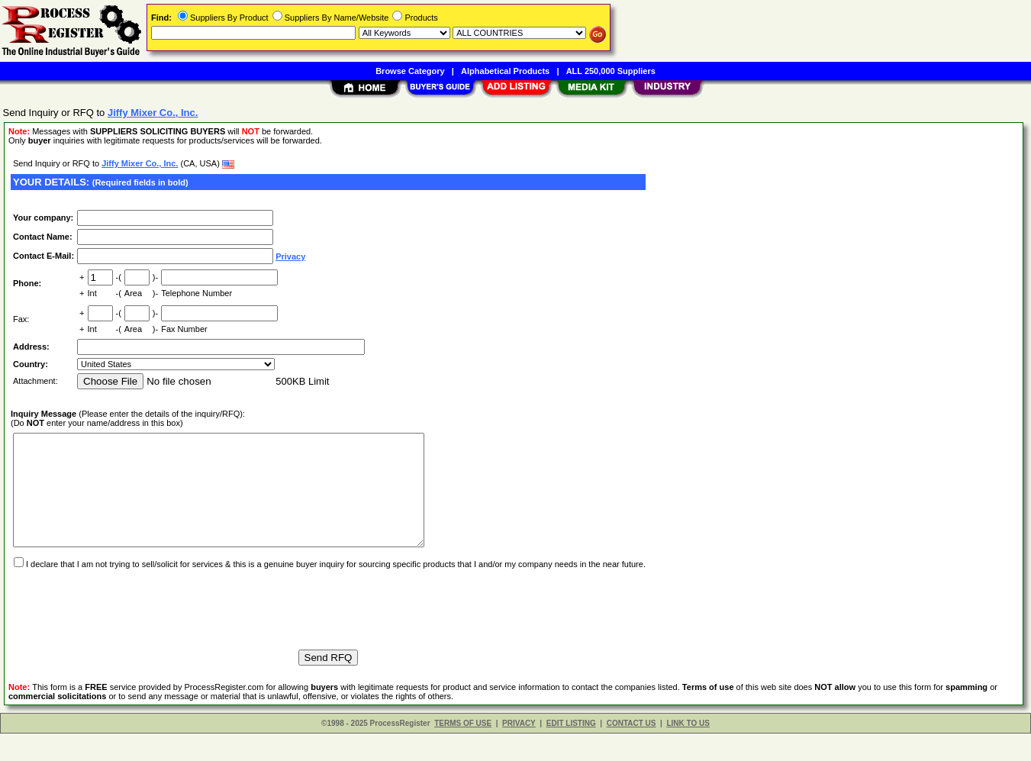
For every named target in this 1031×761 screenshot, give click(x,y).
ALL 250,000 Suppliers (611, 71)
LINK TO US (687, 750)
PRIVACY (519, 750)
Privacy (290, 256)
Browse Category (409, 71)
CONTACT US (631, 750)
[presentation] (127, 629)
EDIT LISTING (571, 750)
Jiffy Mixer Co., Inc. (139, 163)
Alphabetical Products (505, 71)
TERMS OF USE (462, 750)
